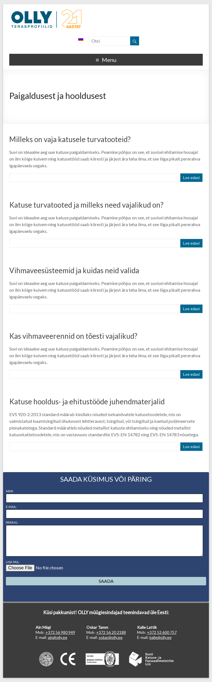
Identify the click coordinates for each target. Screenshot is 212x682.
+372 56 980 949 (60, 632)
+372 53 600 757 (162, 632)
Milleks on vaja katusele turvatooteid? (70, 139)
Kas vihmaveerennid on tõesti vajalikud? (73, 335)
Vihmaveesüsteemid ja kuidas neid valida (74, 270)
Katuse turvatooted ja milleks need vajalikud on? (86, 204)
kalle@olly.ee (160, 637)
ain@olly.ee (57, 637)
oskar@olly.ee (111, 637)
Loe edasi (191, 177)
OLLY (46, 19)
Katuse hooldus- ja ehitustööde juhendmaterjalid (87, 401)
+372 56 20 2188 (111, 632)
